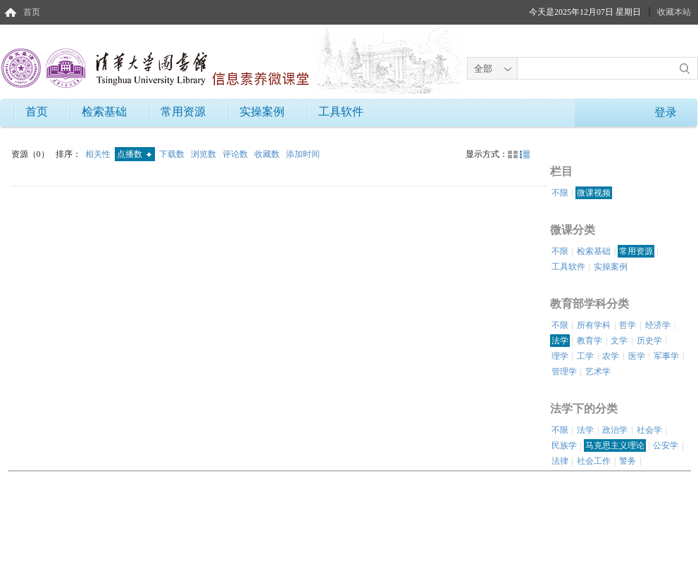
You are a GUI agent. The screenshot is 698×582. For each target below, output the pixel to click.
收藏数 (268, 154)
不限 (559, 193)
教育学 (589, 341)
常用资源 (183, 112)
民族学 (564, 445)
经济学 (658, 325)
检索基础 (104, 112)
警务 (627, 461)
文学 (619, 341)
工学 (585, 356)
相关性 (99, 154)
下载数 (173, 154)
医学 (636, 356)
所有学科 (594, 325)
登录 (665, 112)
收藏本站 (674, 12)
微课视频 (594, 193)
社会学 (649, 430)
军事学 (666, 356)
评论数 (236, 154)
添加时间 (303, 154)
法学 (559, 341)
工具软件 (340, 112)
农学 (610, 356)
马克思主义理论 (614, 445)
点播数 (134, 154)
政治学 (615, 430)
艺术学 (598, 372)
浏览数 (204, 154)
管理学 (564, 372)
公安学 (665, 445)
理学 (559, 356)
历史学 (649, 341)
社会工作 (594, 461)
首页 (31, 12)
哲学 (627, 325)
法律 (559, 461)
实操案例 (262, 112)
